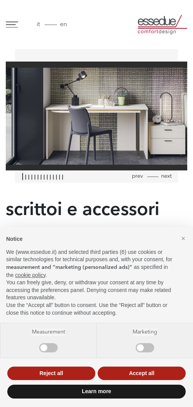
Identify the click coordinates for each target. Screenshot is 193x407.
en (63, 25)
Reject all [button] (51, 373)
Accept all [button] (141, 373)
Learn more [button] (96, 391)
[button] (183, 239)
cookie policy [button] (30, 275)
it (38, 25)
